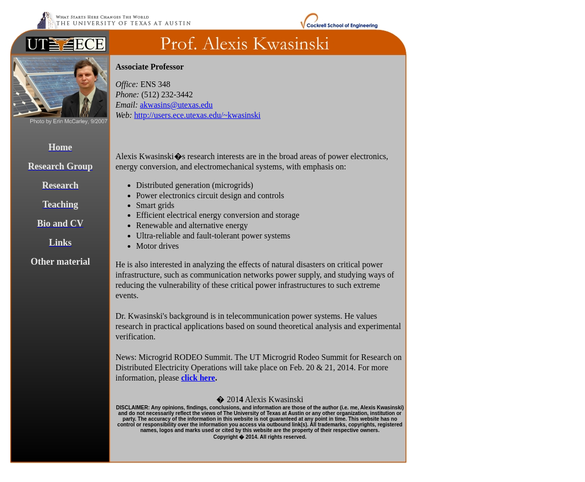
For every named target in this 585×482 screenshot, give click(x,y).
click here (198, 377)
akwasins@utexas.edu (176, 104)
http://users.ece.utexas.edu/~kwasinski (197, 115)
